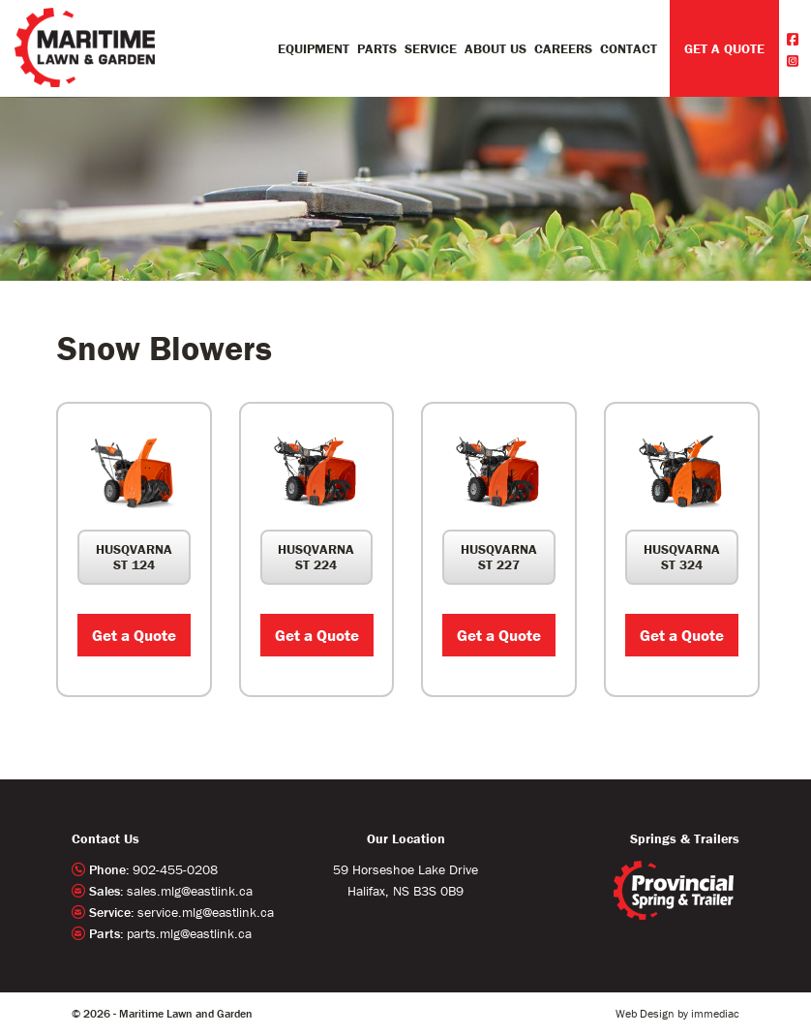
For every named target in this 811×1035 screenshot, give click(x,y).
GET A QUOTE (724, 48)
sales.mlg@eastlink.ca (190, 890)
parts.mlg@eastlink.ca (189, 933)
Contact (628, 48)
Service (431, 48)
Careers (563, 48)
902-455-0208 (175, 869)
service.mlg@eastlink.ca (205, 912)
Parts (377, 48)
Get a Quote (134, 635)
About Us (495, 48)
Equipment (313, 48)
